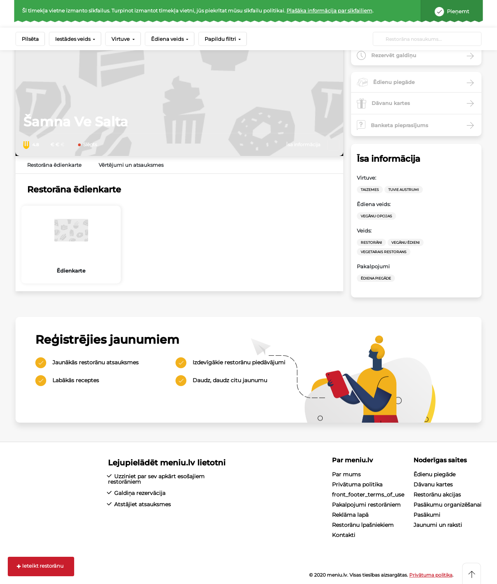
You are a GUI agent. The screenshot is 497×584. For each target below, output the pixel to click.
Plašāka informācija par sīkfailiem (329, 10)
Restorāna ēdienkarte (54, 165)
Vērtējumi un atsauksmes (131, 165)
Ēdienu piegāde (434, 474)
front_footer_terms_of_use (368, 494)
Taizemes (370, 189)
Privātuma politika (357, 484)
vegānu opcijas (376, 216)
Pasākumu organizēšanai (447, 504)
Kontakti (343, 535)
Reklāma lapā (350, 514)
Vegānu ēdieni (405, 242)
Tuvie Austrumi (403, 189)
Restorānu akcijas (437, 494)
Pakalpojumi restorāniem (366, 504)
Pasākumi (427, 514)
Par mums (346, 474)
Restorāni (371, 242)
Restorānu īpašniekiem (363, 524)
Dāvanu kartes (433, 484)
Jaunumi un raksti (438, 524)
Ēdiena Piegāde (376, 278)
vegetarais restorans (384, 252)
